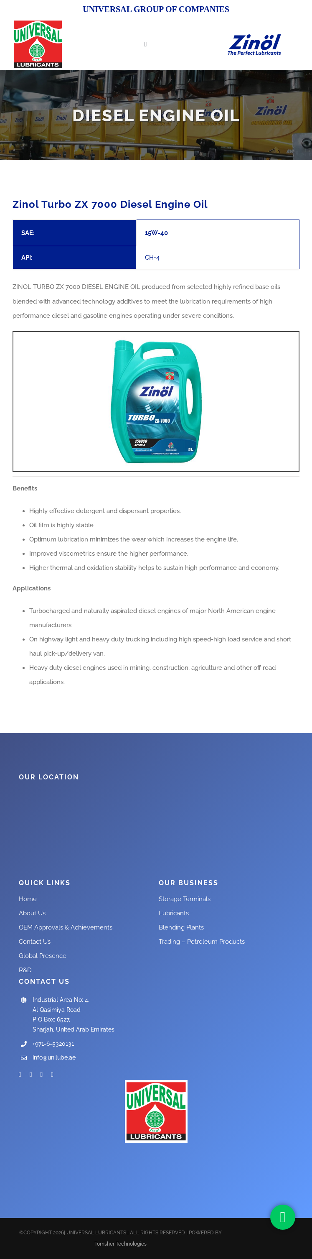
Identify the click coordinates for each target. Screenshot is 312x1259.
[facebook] (20, 1074)
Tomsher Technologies (120, 1244)
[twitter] (31, 1074)
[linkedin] (52, 1074)
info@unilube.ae (54, 1057)
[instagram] (42, 1074)
